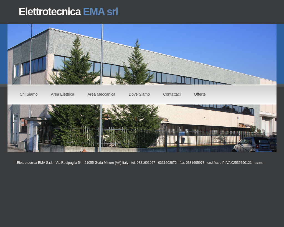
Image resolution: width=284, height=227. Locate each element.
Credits (259, 163)
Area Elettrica (62, 94)
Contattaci (172, 94)
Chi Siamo (29, 94)
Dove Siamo (139, 94)
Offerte (200, 94)
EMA (95, 11)
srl (112, 11)
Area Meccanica (101, 94)
